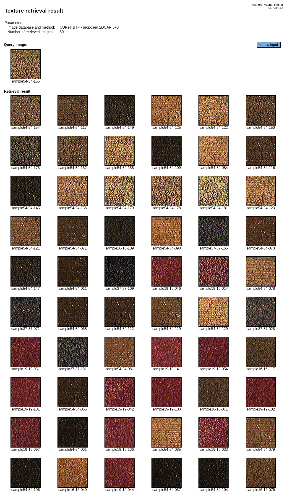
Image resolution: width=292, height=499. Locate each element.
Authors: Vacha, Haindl (267, 4)
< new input (268, 45)
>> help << (275, 8)
